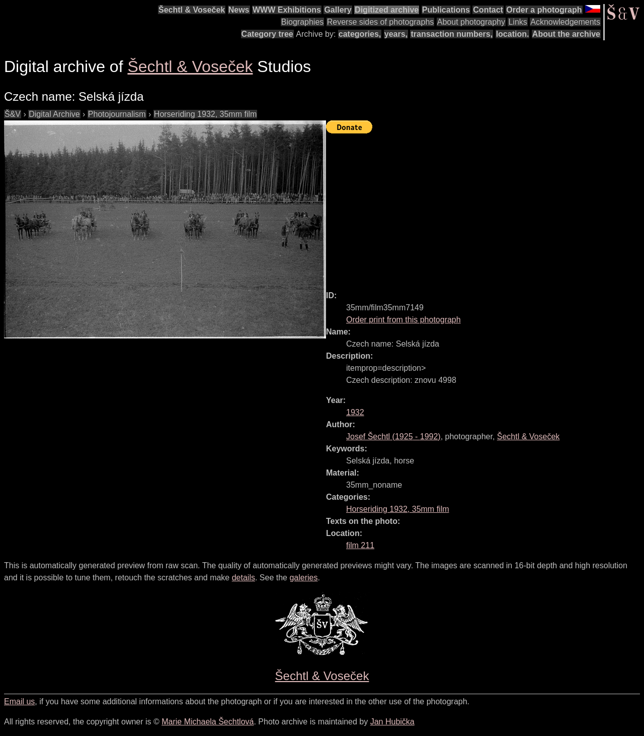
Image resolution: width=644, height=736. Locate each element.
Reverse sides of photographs (380, 22)
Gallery (337, 10)
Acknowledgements (565, 22)
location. (512, 34)
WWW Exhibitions (287, 10)
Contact (488, 10)
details (243, 577)
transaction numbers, (452, 34)
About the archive (566, 34)
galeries (303, 577)
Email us (19, 701)
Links (517, 22)
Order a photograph (544, 10)
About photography (471, 22)
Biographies (302, 22)
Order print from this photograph (403, 319)
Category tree (267, 34)
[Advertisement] (485, 207)
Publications (446, 10)
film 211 (360, 545)
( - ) (393, 436)
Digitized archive (387, 10)
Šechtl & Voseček (191, 10)
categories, (360, 34)
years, (396, 34)
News (239, 10)
